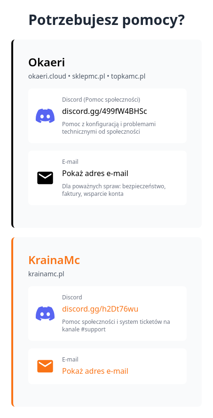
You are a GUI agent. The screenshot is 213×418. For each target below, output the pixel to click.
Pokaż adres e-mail (95, 173)
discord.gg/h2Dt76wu (100, 309)
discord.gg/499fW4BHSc (104, 111)
